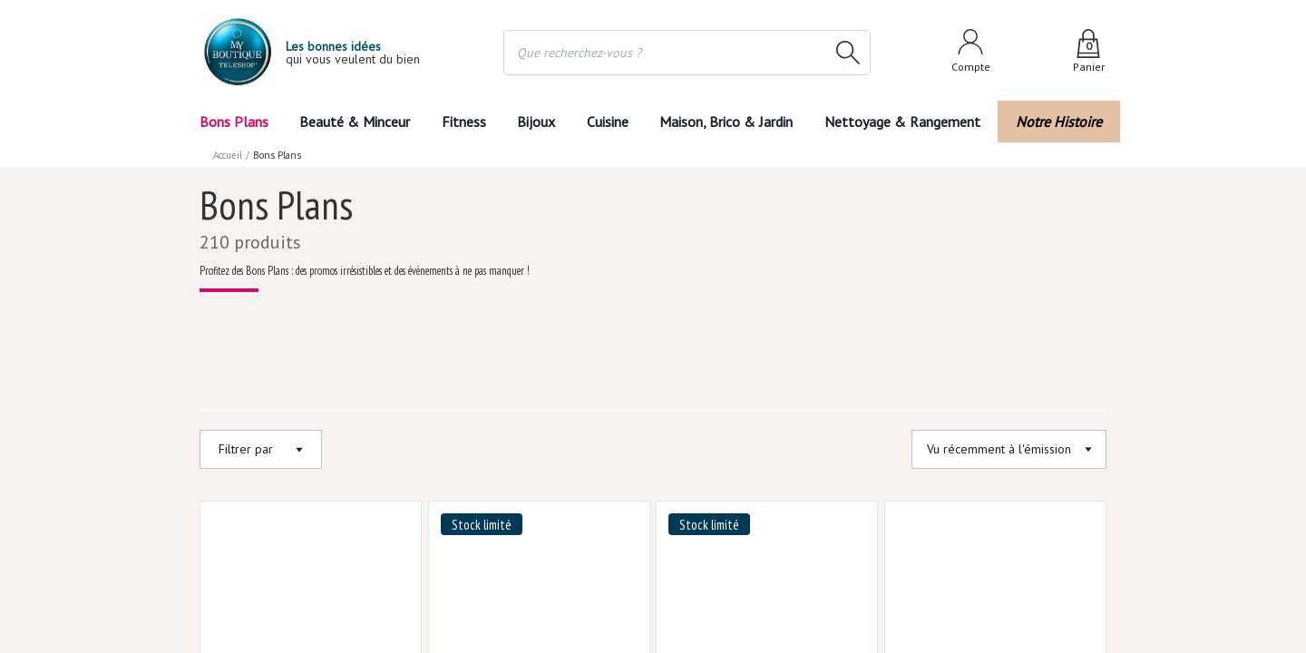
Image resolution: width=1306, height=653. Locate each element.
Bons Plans (234, 121)
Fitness (459, 121)
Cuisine (610, 121)
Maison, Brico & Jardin (735, 121)
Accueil (228, 154)
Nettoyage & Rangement (909, 121)
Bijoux (534, 121)
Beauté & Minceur (352, 121)
